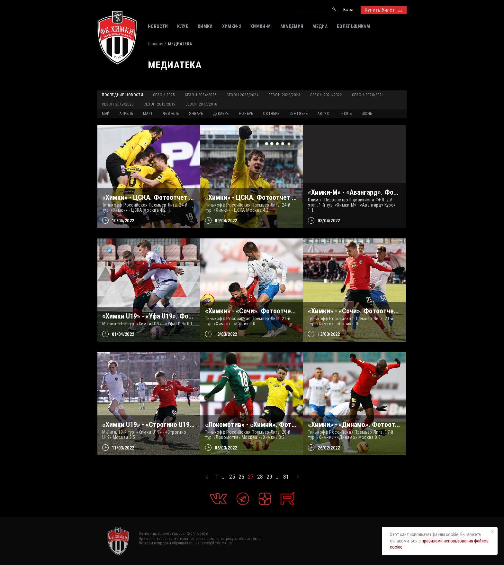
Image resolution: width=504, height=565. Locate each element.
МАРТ (148, 113)
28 (260, 477)
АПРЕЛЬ (126, 113)
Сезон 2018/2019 (160, 104)
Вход (348, 10)
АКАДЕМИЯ (291, 26)
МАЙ (106, 113)
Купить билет (383, 10)
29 (269, 477)
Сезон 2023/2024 (242, 95)
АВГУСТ (324, 113)
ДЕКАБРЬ (221, 113)
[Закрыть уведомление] (493, 531)
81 (286, 477)
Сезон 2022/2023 (284, 95)
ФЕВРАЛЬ (171, 113)
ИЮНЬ (367, 113)
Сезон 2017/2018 (201, 104)
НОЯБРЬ (246, 113)
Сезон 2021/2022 (326, 95)
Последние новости (122, 95)
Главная (155, 43)
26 (241, 477)
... (224, 477)
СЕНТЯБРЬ (299, 113)
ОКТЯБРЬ (271, 113)
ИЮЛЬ (346, 113)
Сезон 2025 (164, 95)
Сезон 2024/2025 (201, 95)
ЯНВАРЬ (196, 113)
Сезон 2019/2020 (118, 104)
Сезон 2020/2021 (368, 95)
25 (232, 477)
